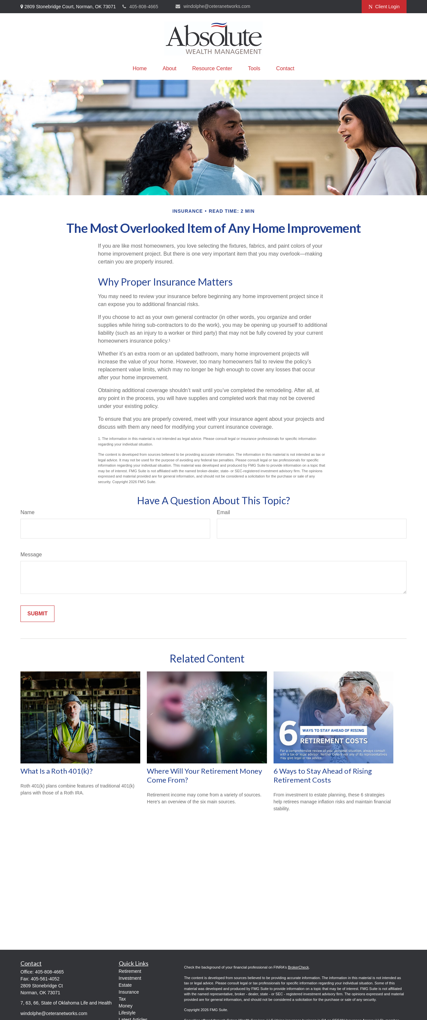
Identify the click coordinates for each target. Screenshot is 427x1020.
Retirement (130, 971)
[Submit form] (37, 613)
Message (31, 554)
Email (223, 512)
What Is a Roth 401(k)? (56, 770)
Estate (125, 985)
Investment (130, 978)
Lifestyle (127, 1012)
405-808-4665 (140, 6)
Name (27, 512)
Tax (122, 999)
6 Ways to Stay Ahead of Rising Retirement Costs (323, 775)
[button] (140, 68)
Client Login (384, 7)
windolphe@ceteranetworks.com (213, 6)
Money (126, 1005)
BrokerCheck (298, 967)
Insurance (129, 992)
